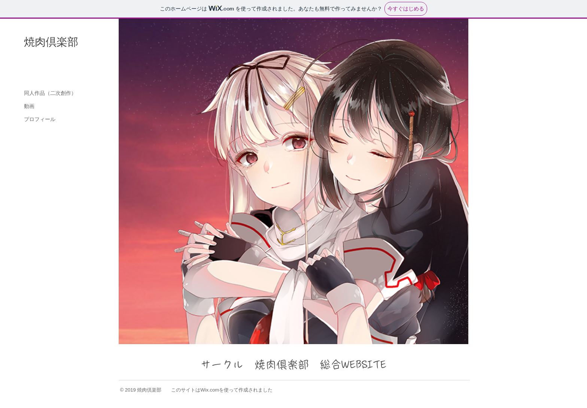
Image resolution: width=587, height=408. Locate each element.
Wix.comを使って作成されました (236, 390)
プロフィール (39, 119)
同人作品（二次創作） (50, 93)
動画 (29, 106)
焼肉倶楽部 (51, 42)
